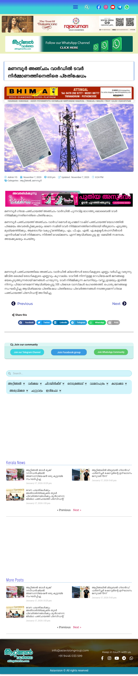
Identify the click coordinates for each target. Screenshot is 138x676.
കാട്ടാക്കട (119, 386)
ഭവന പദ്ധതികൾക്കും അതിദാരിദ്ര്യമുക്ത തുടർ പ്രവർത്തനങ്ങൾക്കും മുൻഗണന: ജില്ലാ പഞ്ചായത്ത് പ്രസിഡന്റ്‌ (45, 497)
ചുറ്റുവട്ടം (37, 392)
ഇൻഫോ (53, 393)
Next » (77, 512)
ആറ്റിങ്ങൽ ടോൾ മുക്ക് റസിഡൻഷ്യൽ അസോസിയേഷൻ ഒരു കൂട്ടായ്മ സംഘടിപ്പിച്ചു (44, 477)
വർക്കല (35, 386)
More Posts (15, 582)
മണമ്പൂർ (37, 180)
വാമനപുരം (99, 386)
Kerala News (15, 465)
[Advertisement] (69, 256)
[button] (76, 7)
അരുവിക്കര (18, 393)
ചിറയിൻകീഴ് (54, 386)
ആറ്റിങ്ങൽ (25, 180)
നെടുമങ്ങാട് (77, 386)
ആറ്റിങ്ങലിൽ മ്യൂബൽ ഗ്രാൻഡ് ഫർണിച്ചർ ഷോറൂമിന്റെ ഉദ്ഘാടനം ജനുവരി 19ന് (112, 475)
